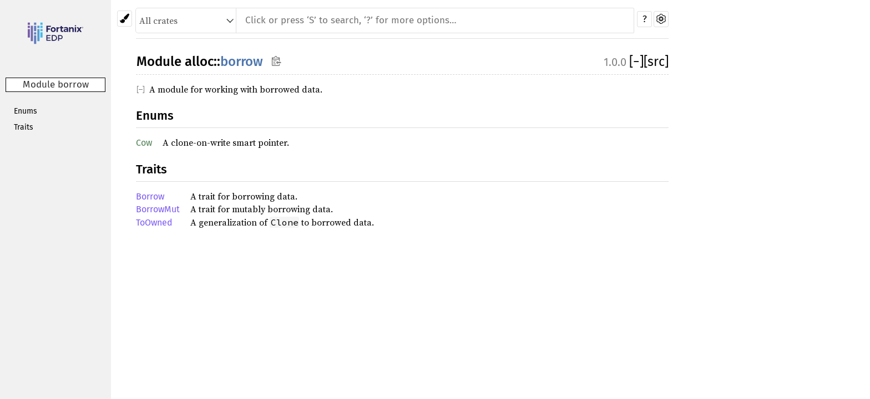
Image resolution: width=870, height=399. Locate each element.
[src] (656, 61)
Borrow (150, 196)
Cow (144, 142)
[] (636, 61)
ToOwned (154, 222)
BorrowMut (158, 209)
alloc (199, 61)
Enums (25, 111)
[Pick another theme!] (124, 19)
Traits (23, 127)
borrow (241, 61)
